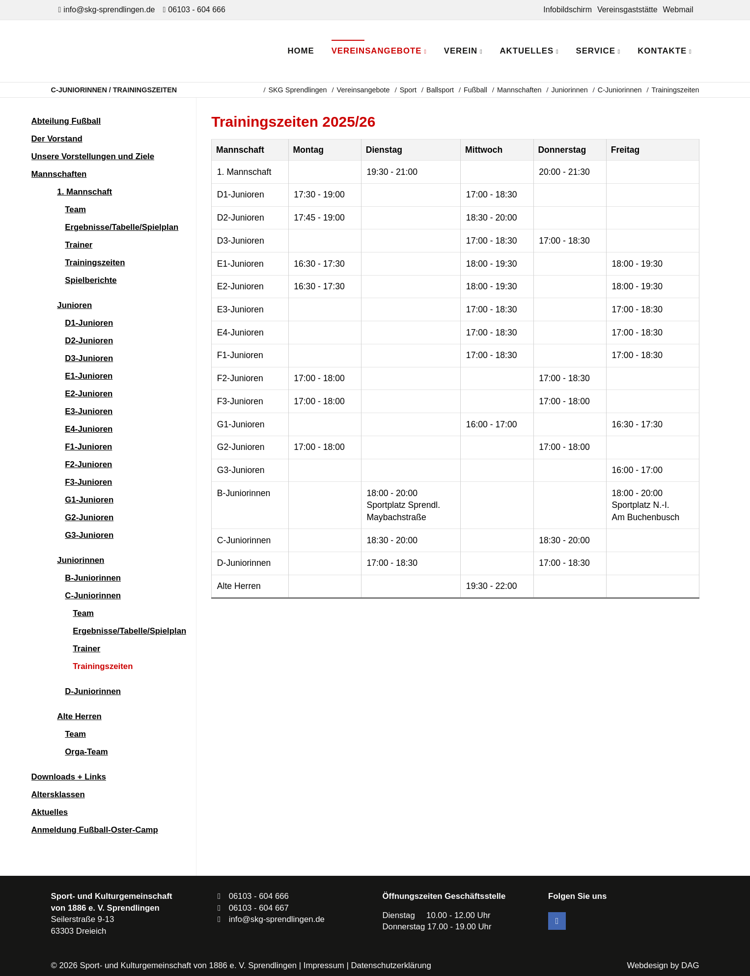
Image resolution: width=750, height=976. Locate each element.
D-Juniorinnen (93, 691)
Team (75, 209)
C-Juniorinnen (620, 90)
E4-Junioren (88, 429)
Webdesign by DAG (663, 965)
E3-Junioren (88, 411)
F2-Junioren (88, 464)
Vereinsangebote (363, 90)
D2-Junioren (89, 340)
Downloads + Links (68, 776)
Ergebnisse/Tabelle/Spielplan (121, 227)
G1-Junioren (89, 499)
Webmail (678, 9)
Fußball (475, 90)
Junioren (74, 305)
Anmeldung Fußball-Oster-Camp (94, 830)
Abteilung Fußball (66, 121)
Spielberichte (90, 280)
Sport (408, 90)
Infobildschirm (567, 9)
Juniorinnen (569, 90)
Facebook (557, 921)
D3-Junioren (89, 358)
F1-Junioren (88, 446)
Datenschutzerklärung (391, 965)
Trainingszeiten (95, 262)
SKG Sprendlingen (297, 90)
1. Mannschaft (84, 191)
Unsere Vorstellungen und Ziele (93, 156)
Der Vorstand (57, 138)
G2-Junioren (89, 517)
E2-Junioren (88, 393)
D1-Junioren (89, 323)
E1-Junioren (88, 376)
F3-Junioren (88, 482)
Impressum (324, 965)
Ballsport (440, 90)
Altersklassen (58, 794)
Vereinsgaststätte (627, 9)
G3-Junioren (89, 535)
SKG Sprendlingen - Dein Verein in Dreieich (137, 51)
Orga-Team (86, 751)
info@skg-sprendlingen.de (109, 9)
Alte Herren (79, 716)
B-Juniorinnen (93, 578)
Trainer (78, 245)
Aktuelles (49, 812)
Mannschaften (519, 90)
